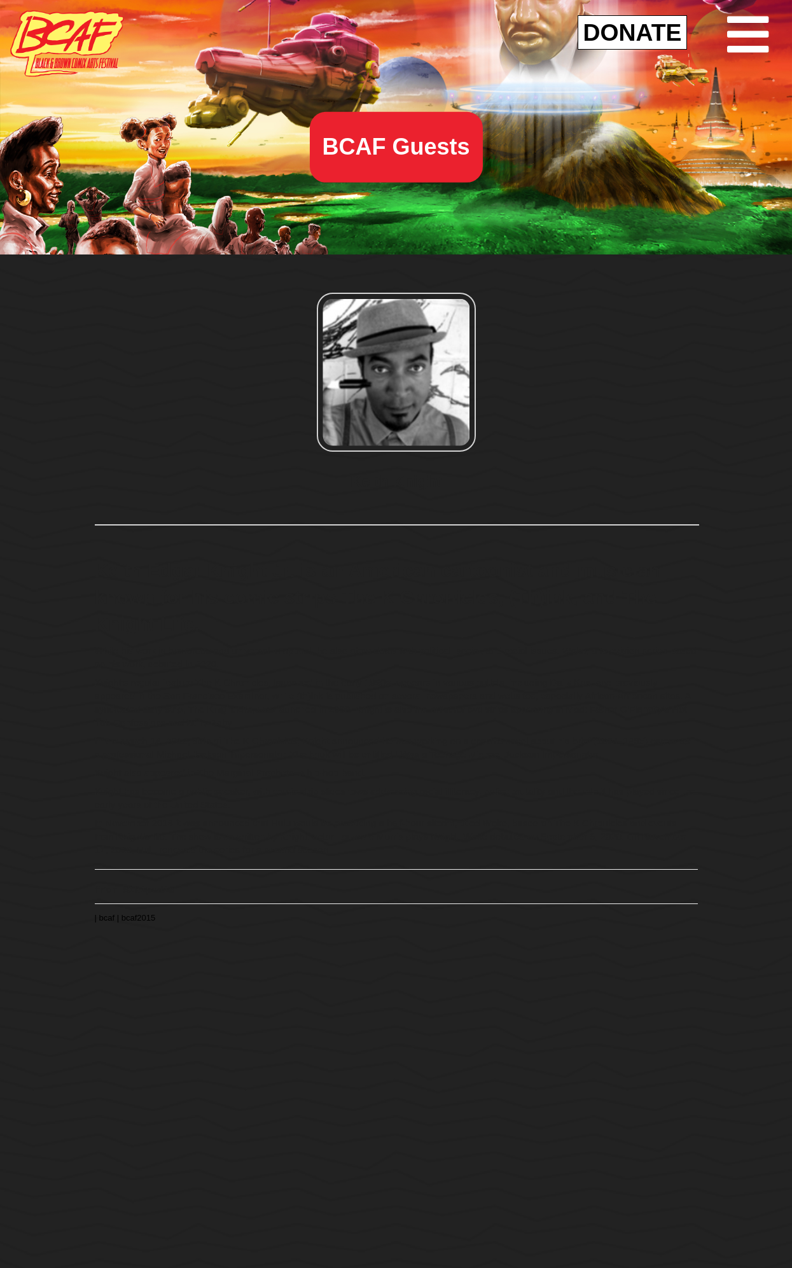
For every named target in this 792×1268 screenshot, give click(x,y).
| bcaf (106, 916)
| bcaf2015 (136, 916)
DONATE (632, 32)
